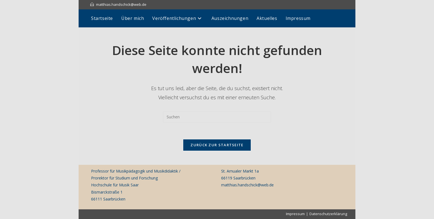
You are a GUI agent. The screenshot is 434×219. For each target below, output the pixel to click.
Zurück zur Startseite (216, 144)
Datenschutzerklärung (328, 213)
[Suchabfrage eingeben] (217, 116)
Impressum (295, 213)
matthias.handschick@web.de (121, 4)
